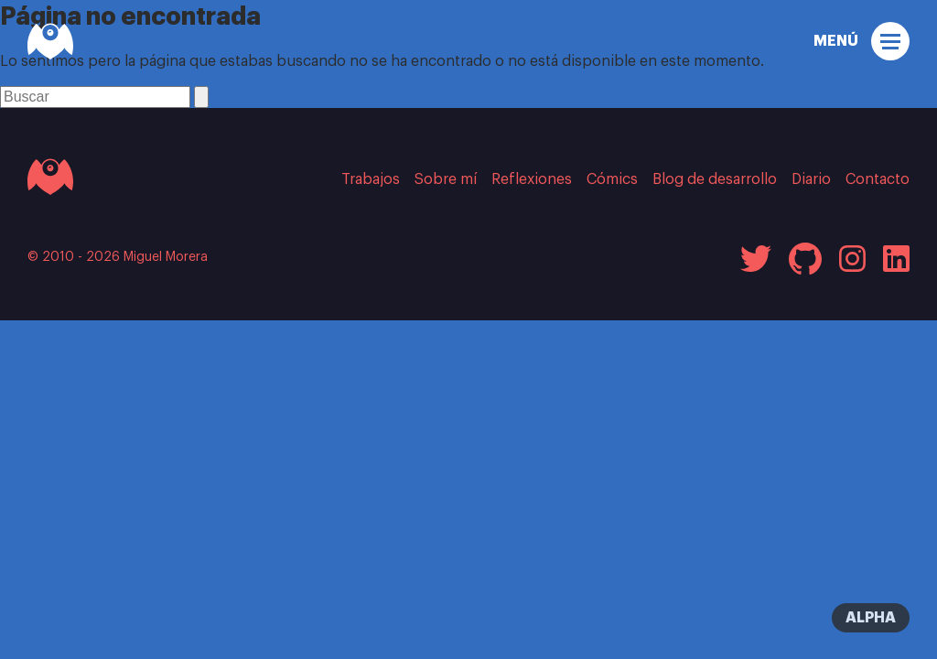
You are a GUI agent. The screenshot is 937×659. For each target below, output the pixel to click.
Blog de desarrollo (714, 179)
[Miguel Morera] (50, 41)
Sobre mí (446, 179)
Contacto (877, 179)
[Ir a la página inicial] (50, 177)
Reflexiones (531, 179)
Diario (811, 179)
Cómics (612, 179)
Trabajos (370, 179)
